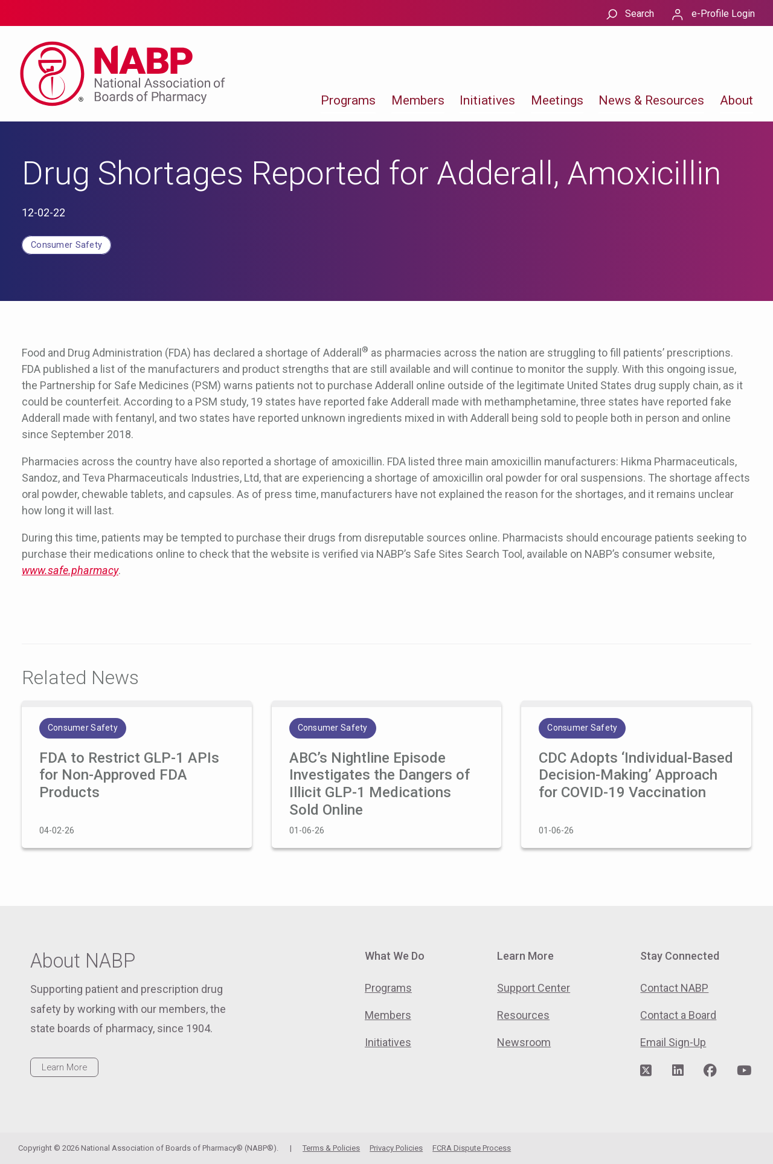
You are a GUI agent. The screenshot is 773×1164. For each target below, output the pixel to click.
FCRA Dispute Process (471, 1148)
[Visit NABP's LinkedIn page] (678, 1071)
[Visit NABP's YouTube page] (744, 1071)
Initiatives (487, 100)
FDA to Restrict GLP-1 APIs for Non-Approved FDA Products (129, 775)
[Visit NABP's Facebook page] (710, 1071)
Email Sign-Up (673, 1042)
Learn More (64, 1067)
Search (639, 13)
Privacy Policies (396, 1148)
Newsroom (524, 1042)
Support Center (533, 987)
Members (417, 100)
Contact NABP (674, 987)
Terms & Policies (331, 1148)
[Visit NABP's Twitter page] (646, 1071)
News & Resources (651, 100)
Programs (348, 100)
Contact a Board (678, 1015)
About (736, 100)
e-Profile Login (723, 13)
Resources (523, 1015)
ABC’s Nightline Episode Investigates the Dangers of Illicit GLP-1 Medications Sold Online (379, 783)
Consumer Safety (66, 245)
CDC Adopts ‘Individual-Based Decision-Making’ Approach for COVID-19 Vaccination (636, 775)
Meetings (557, 100)
